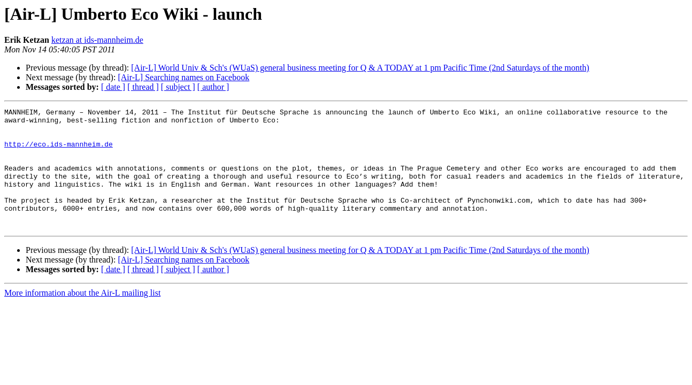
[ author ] (213, 86)
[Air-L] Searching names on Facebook (183, 77)
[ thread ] (143, 86)
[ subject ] (178, 86)
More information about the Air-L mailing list (82, 316)
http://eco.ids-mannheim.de (58, 152)
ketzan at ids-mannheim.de (97, 39)
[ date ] (113, 86)
